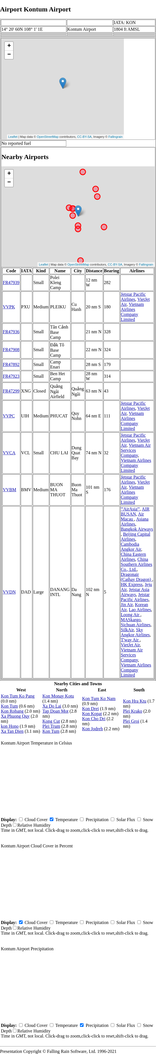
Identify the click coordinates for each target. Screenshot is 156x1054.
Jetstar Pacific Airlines (133, 297)
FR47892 (11, 364)
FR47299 (11, 391)
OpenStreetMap (48, 136)
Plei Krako (132, 711)
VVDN (9, 592)
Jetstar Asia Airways (135, 592)
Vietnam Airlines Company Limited (132, 312)
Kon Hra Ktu (134, 701)
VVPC (9, 415)
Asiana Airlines (134, 521)
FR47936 (11, 331)
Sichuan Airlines (135, 624)
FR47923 (11, 376)
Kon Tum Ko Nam (99, 698)
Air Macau (132, 516)
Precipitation (97, 819)
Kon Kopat (92, 713)
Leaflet (13, 136)
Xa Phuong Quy (15, 716)
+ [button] (9, 46)
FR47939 (11, 282)
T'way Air (130, 639)
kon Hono (10, 726)
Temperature (66, 819)
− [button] (9, 55)
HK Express (132, 584)
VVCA (9, 452)
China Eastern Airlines (133, 557)
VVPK (9, 306)
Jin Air (127, 604)
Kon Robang (12, 711)
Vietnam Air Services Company (136, 450)
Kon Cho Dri (94, 718)
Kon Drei (90, 708)
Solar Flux (125, 819)
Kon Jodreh (92, 728)
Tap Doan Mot (55, 711)
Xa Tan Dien (12, 731)
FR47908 (11, 349)
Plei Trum (51, 726)
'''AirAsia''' (130, 509)
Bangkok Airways (137, 529)
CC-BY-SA (84, 136)
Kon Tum (9, 706)
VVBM (9, 489)
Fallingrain (115, 136)
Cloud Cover (36, 819)
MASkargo (131, 619)
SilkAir (127, 629)
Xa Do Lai (52, 706)
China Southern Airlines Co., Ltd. (136, 564)
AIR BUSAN (135, 511)
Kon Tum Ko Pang (17, 696)
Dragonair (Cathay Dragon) (136, 577)
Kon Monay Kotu (58, 696)
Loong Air (130, 614)
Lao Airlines (140, 609)
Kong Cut (51, 721)
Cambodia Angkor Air (131, 547)
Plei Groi (131, 721)
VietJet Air (130, 644)
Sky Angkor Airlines (135, 632)
